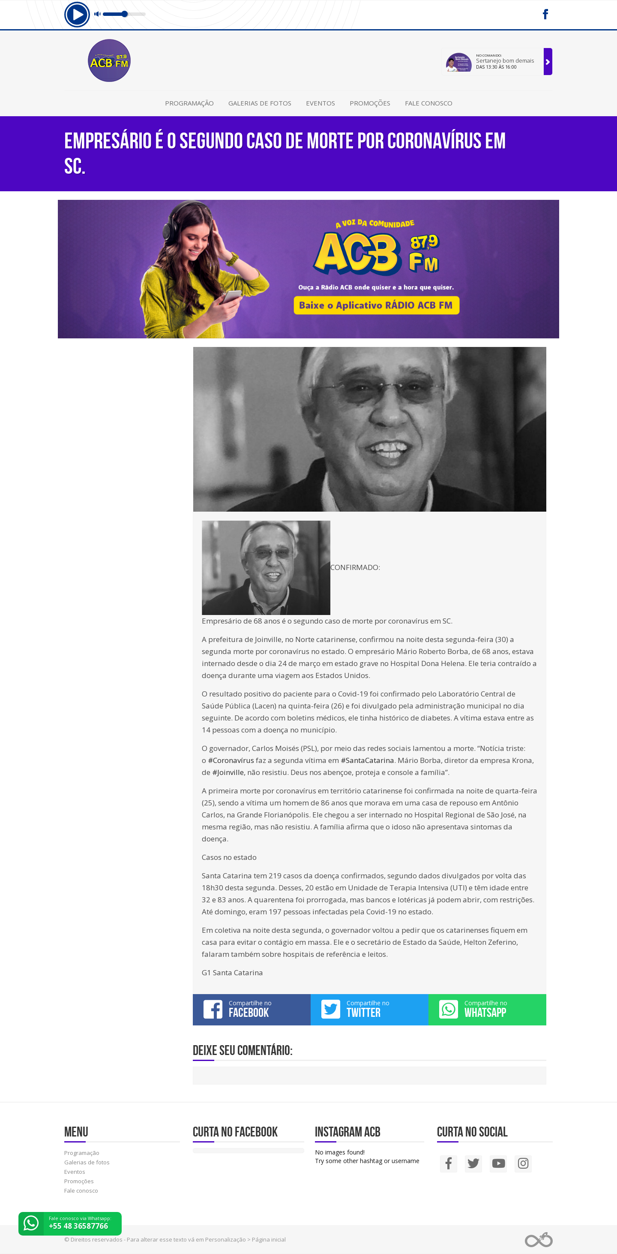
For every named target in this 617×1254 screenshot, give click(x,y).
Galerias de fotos (259, 103)
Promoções (370, 103)
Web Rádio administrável (539, 1239)
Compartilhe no (252, 1009)
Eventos (320, 103)
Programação (189, 103)
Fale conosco (428, 103)
